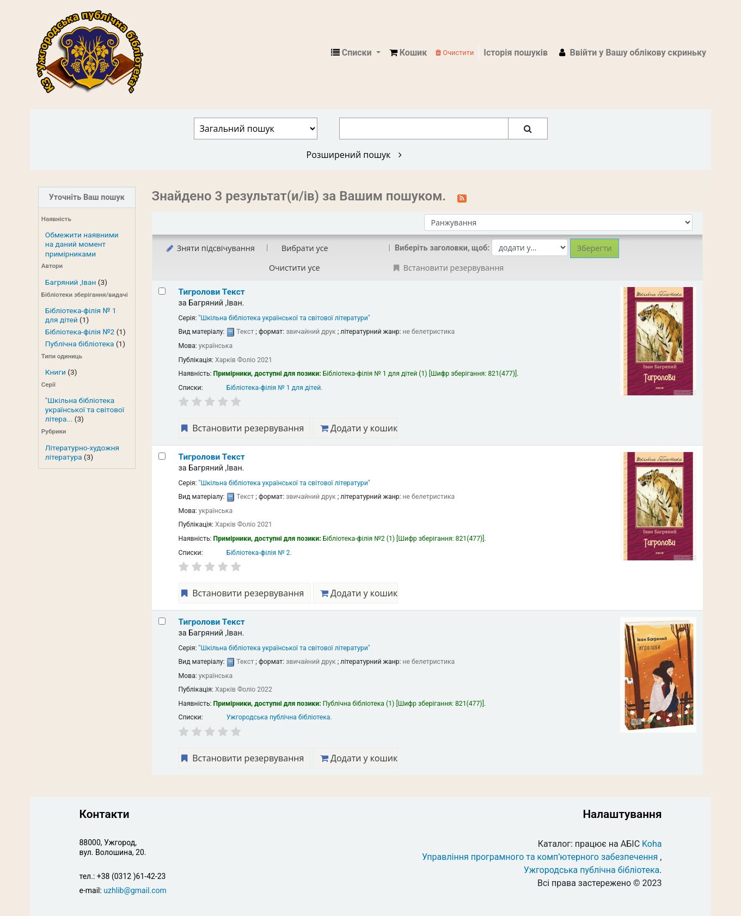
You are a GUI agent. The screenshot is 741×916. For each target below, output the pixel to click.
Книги (55, 372)
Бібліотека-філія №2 (79, 331)
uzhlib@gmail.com (134, 890)
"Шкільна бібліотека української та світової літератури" (284, 318)
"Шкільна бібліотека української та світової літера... (84, 409)
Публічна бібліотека (79, 343)
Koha (652, 844)
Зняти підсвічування (210, 248)
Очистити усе (294, 267)
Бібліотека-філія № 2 (258, 553)
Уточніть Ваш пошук (87, 197)
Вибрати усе (304, 248)
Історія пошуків (515, 52)
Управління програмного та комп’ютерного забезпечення (540, 857)
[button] (408, 53)
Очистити (455, 52)
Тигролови (212, 292)
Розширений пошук (354, 154)
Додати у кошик (358, 428)
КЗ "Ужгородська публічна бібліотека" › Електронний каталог (94, 53)
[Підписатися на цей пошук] (462, 197)
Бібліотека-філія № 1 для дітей (273, 388)
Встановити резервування (241, 428)
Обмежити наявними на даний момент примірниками (82, 244)
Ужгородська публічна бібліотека (278, 717)
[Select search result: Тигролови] (162, 291)
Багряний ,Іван (70, 282)
